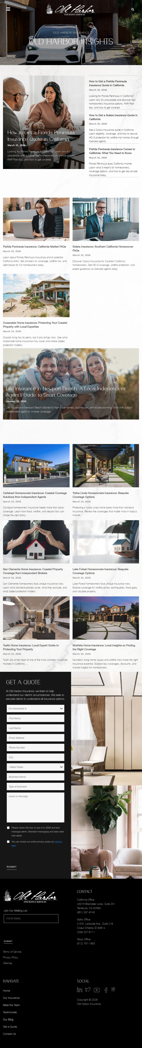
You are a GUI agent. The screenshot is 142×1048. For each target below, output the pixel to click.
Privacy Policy (10, 957)
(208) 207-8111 (86, 932)
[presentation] (29, 855)
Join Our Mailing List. (16, 910)
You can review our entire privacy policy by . (36, 843)
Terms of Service (12, 951)
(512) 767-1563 (86, 943)
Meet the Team (11, 1005)
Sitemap (7, 963)
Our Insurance (11, 997)
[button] (132, 9)
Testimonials (10, 1012)
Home (6, 990)
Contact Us (9, 1033)
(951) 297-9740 (86, 912)
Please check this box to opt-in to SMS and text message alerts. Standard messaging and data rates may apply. (37, 831)
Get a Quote (10, 1026)
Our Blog (8, 1019)
